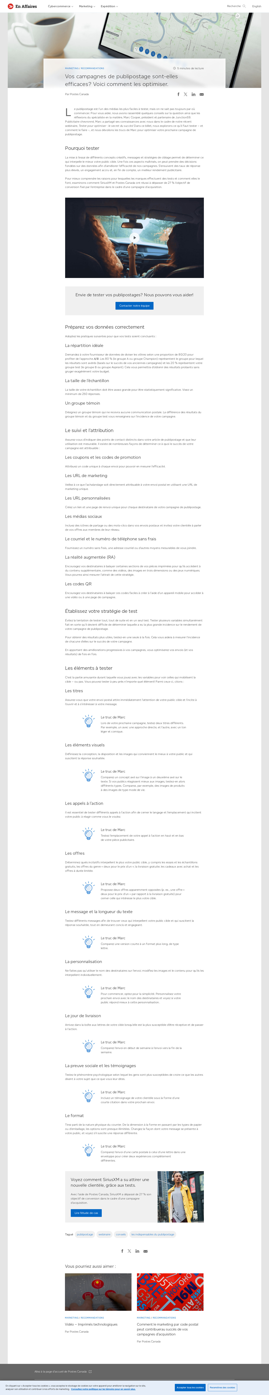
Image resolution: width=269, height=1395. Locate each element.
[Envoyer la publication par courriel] (202, 93)
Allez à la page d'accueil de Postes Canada (61, 1371)
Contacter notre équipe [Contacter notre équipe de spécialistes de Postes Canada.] (134, 305)
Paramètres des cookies (222, 1387)
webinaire (104, 1234)
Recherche (236, 6)
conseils (121, 1234)
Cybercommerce (60, 6)
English (256, 6)
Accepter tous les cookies (190, 1387)
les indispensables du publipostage (153, 1234)
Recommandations (92, 68)
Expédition (109, 6)
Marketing (87, 6)
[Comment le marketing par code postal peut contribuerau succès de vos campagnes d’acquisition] (170, 1292)
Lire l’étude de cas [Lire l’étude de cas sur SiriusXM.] (86, 1213)
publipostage (85, 1234)
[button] (178, 94)
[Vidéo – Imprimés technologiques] (98, 1292)
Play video (134, 238)
